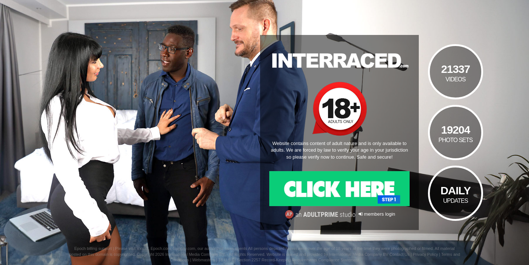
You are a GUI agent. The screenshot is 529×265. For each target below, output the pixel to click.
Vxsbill (142, 248)
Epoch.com (161, 248)
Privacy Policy (425, 254)
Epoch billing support (93, 248)
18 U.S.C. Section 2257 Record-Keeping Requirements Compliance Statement (288, 260)
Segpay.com (184, 248)
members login (377, 214)
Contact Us (399, 254)
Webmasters (203, 260)
